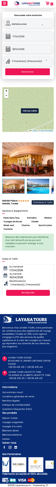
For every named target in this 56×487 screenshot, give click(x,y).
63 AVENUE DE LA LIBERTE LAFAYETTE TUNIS (29, 375)
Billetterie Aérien (10, 430)
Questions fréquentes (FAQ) (17, 409)
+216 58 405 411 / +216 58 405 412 (25, 378)
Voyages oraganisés (12, 422)
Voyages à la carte (12, 426)
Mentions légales (11, 400)
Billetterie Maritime (12, 434)
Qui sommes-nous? (12, 392)
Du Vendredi (16, 266)
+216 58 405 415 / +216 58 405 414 (25, 367)
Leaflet (33, 131)
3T (47, 485)
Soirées (6, 438)
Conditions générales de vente (18, 396)
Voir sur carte (30, 110)
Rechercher (28, 71)
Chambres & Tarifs (43, 202)
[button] (25, 23)
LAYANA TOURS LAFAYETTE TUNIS (25, 371)
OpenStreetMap (46, 131)
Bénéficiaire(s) (18, 281)
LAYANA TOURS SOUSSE (20, 357)
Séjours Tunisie (10, 418)
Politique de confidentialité (16, 404)
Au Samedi (16, 273)
